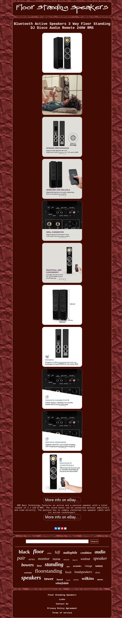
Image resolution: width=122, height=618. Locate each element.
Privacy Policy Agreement (62, 608)
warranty (28, 572)
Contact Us (62, 604)
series (31, 559)
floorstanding (48, 571)
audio (100, 551)
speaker (100, 558)
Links (62, 599)
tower (49, 579)
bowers (27, 564)
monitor (44, 559)
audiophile (70, 552)
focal (68, 572)
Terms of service (62, 613)
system (76, 580)
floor (38, 551)
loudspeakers (83, 572)
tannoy (99, 566)
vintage (88, 566)
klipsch (74, 560)
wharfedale (62, 583)
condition (86, 552)
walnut (85, 559)
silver (97, 572)
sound (68, 580)
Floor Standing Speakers (62, 595)
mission (66, 559)
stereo (100, 579)
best (39, 565)
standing (54, 564)
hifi (57, 552)
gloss (68, 566)
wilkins (88, 578)
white (49, 553)
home (56, 559)
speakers (31, 578)
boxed (60, 579)
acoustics (77, 566)
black (24, 551)
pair (21, 558)
